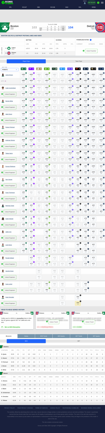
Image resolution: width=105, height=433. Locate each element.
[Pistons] (14, 52)
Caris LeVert (8, 284)
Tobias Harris (9, 153)
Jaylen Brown (9, 75)
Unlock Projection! (10, 94)
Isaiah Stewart (9, 218)
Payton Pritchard (10, 127)
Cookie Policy (55, 408)
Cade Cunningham (10, 88)
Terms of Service (41, 408)
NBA (38, 7)
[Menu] (102, 2)
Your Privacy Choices (25, 408)
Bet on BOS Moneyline (12, 327)
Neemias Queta (9, 205)
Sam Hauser (8, 179)
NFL (10, 7)
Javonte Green (9, 271)
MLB (66, 7)
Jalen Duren (8, 114)
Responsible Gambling (71, 408)
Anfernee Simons (10, 140)
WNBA (94, 7)
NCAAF (24, 7)
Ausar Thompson (10, 192)
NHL (80, 7)
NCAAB (52, 7)
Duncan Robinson (10, 166)
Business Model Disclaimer (91, 408)
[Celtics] (14, 47)
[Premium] (98, 3)
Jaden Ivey (8, 232)
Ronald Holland (9, 258)
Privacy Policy (9, 408)
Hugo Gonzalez (9, 297)
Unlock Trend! (54, 322)
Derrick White (9, 101)
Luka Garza (8, 245)
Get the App (91, 2)
